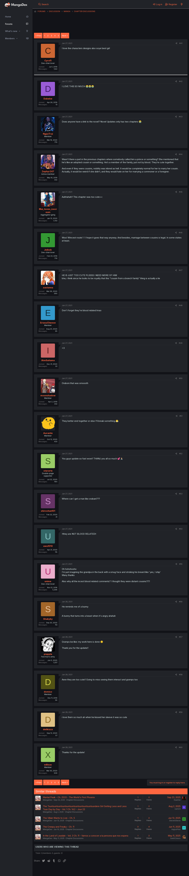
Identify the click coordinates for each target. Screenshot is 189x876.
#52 (180, 453)
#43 (180, 117)
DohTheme (159, 872)
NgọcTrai (48, 133)
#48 (180, 305)
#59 (180, 712)
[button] (20, 31)
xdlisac (48, 764)
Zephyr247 (48, 171)
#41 (180, 43)
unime (48, 581)
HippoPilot (176, 829)
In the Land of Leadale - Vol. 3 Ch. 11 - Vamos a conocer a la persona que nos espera (85, 835)
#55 (180, 564)
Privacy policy (105, 870)
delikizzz (48, 729)
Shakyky (48, 619)
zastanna (48, 287)
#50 (180, 378)
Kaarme (177, 800)
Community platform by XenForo (163, 870)
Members (10, 38)
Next (64, 35)
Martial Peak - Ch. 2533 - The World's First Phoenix (69, 797)
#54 (180, 529)
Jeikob (48, 249)
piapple (48, 654)
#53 (180, 494)
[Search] (43, 4)
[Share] (176, 43)
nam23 (178, 809)
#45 (180, 192)
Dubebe (48, 98)
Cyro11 (47, 60)
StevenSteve (175, 820)
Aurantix (48, 433)
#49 (180, 343)
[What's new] (182, 4)
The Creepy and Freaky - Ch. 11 (58, 826)
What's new (11, 31)
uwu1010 (48, 546)
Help (118, 870)
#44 (180, 154)
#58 (180, 674)
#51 (180, 416)
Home (8, 16)
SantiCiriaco (175, 838)
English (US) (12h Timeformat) (49, 870)
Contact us (72, 870)
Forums (8, 24)
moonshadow (48, 395)
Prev (39, 35)
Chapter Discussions (75, 800)
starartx (48, 470)
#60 (180, 747)
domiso (48, 691)
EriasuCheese (48, 322)
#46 (180, 233)
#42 (180, 81)
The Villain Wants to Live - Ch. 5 (59, 818)
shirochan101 (48, 510)
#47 (180, 270)
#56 (180, 602)
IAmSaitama (48, 360)
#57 (180, 637)
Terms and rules (88, 870)
